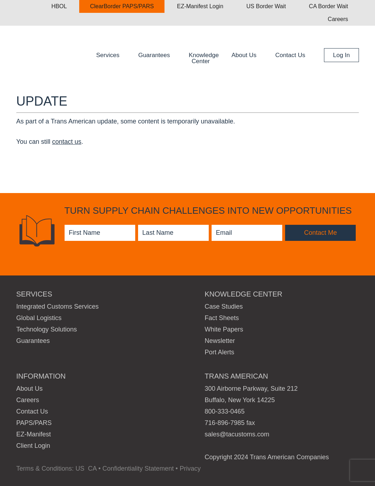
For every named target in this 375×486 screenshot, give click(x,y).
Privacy (190, 468)
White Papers (224, 329)
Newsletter (220, 340)
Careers (27, 400)
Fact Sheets (222, 318)
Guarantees (33, 340)
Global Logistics (39, 318)
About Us (29, 388)
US (80, 468)
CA (92, 468)
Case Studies (224, 306)
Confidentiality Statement (138, 468)
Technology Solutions (46, 329)
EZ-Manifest (33, 434)
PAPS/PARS (34, 422)
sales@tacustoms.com (237, 434)
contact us (66, 141)
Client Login (33, 445)
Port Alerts (219, 352)
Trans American (71, 53)
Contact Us (32, 411)
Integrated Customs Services (57, 306)
